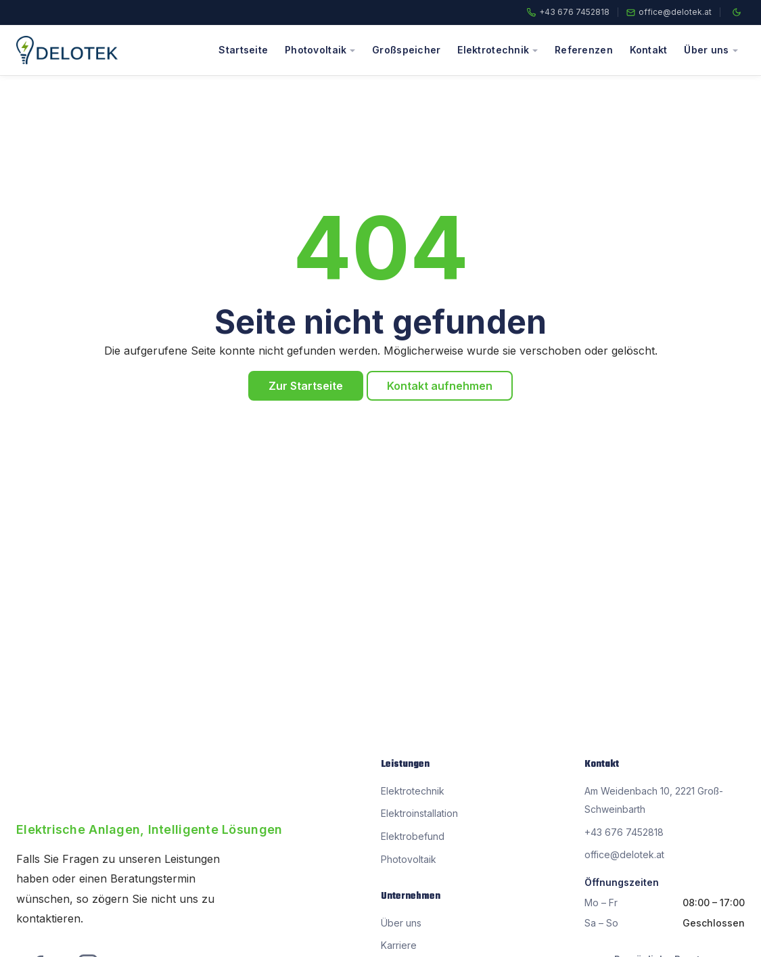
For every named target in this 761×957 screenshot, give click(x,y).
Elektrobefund (412, 836)
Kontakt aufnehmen (439, 386)
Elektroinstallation (419, 813)
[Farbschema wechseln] (737, 12)
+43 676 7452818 (574, 12)
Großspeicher (406, 49)
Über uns (706, 49)
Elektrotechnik (493, 49)
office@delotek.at (675, 12)
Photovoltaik (315, 49)
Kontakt (649, 49)
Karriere (399, 945)
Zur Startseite (306, 386)
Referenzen (584, 49)
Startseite (243, 49)
